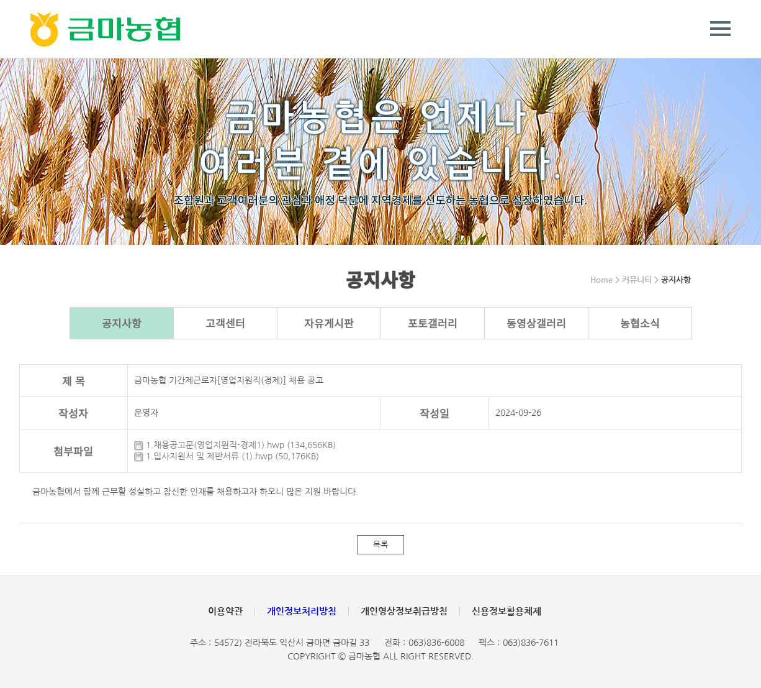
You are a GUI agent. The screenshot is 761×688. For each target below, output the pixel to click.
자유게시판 (329, 323)
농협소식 (640, 323)
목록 (380, 545)
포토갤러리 (432, 323)
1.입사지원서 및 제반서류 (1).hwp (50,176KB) (226, 456)
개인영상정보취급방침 (404, 611)
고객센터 (225, 323)
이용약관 (225, 611)
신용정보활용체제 (506, 611)
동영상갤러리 (536, 323)
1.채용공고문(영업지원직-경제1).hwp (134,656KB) (235, 445)
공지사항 (122, 323)
